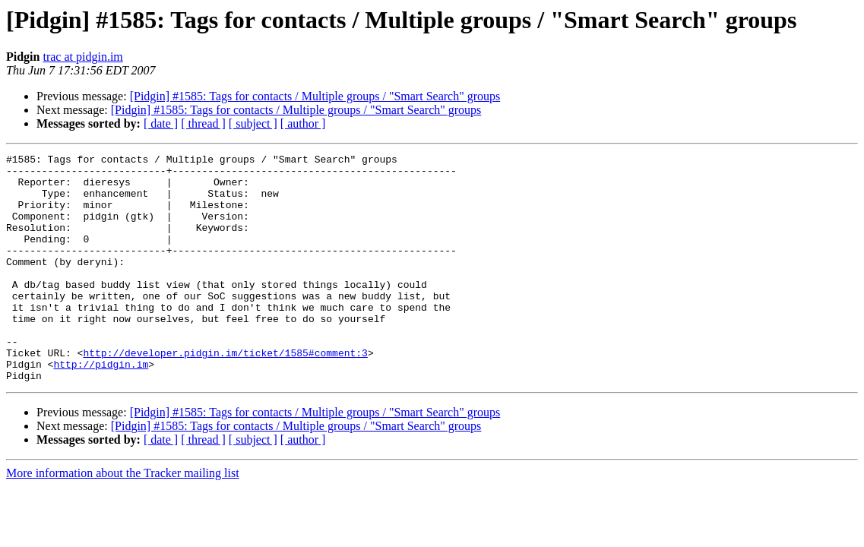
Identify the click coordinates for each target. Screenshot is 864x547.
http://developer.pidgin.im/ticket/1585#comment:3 (225, 393)
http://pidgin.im (100, 407)
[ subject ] (253, 123)
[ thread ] (203, 123)
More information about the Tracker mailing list (122, 518)
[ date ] (161, 123)
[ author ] (303, 123)
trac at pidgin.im (82, 56)
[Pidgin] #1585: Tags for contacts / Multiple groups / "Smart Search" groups (315, 96)
